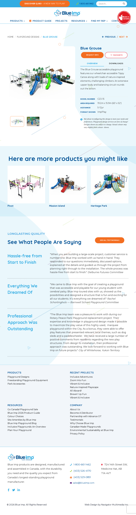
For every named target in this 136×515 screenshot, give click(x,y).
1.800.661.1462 (85, 3)
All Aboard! (76, 391)
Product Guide (40, 21)
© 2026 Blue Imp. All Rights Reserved (27, 504)
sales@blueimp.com (82, 483)
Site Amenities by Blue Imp (22, 420)
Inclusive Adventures (81, 377)
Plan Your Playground (19, 430)
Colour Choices (16, 416)
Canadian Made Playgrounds (85, 427)
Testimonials (76, 420)
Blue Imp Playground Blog (22, 423)
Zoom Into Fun (78, 380)
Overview (92, 63)
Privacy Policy (77, 434)
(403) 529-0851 (80, 477)
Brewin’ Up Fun (78, 394)
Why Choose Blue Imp (82, 423)
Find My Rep (99, 21)
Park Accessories (16, 384)
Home (11, 37)
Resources (79, 21)
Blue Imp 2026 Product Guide (24, 413)
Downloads (116, 63)
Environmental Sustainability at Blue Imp (92, 430)
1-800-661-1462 (80, 464)
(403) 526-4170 (80, 470)
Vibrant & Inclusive (80, 384)
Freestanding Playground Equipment (28, 380)
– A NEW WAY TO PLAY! (45, 3)
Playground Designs (28, 37)
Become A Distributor (81, 413)
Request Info (92, 55)
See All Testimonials (109, 240)
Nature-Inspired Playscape (84, 387)
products (17, 21)
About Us (75, 409)
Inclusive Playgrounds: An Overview (27, 427)
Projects (61, 21)
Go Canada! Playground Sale (23, 409)
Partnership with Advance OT (85, 416)
